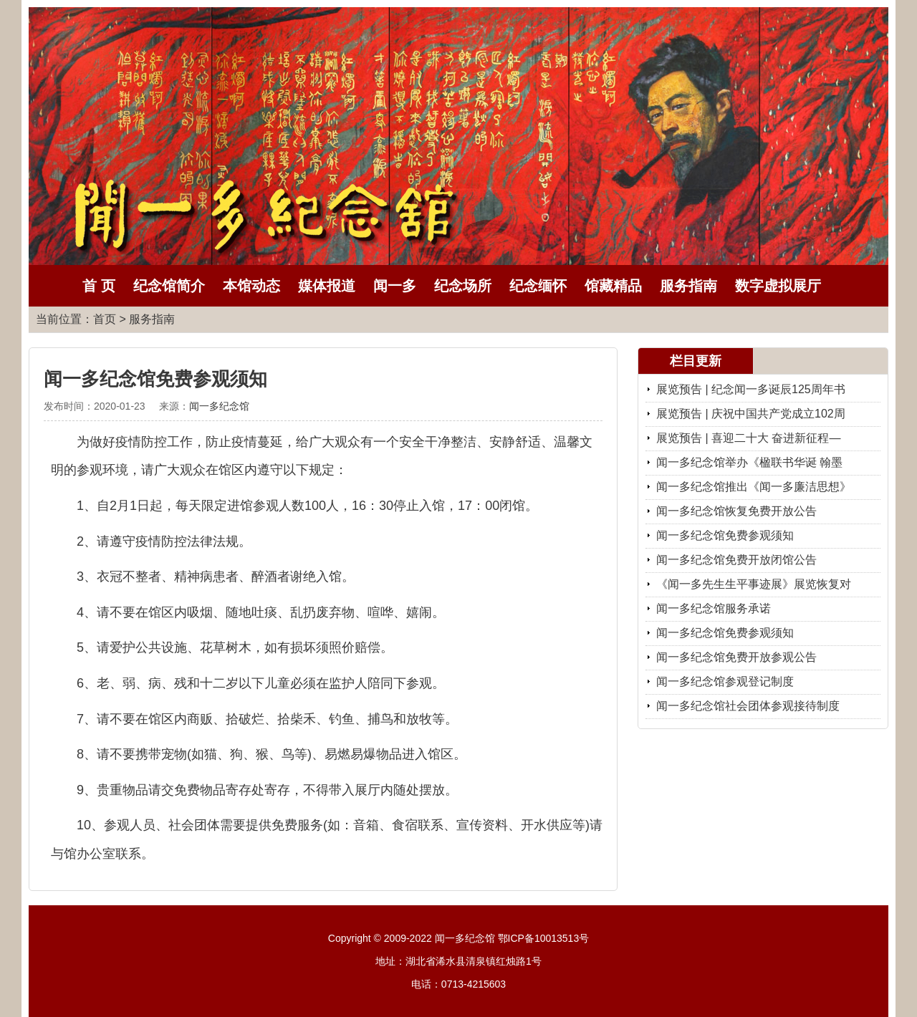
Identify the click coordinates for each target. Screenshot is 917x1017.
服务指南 (688, 286)
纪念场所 (462, 286)
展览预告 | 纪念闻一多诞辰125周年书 (750, 389)
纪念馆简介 (169, 286)
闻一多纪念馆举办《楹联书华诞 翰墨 (749, 462)
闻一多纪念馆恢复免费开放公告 (736, 511)
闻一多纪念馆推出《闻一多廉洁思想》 (753, 487)
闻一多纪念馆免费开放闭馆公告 (736, 560)
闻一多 (394, 286)
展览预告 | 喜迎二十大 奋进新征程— (748, 438)
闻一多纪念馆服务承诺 (713, 608)
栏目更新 (695, 361)
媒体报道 (326, 286)
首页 (104, 319)
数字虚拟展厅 (778, 286)
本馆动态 (251, 286)
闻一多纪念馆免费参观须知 (725, 535)
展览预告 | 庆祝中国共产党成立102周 (750, 414)
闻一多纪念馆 (219, 406)
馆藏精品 (613, 286)
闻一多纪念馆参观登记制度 (725, 681)
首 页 (98, 286)
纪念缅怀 (538, 286)
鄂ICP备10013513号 (544, 938)
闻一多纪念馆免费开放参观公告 (736, 657)
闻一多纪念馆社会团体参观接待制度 (748, 706)
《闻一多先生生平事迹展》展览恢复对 (753, 584)
